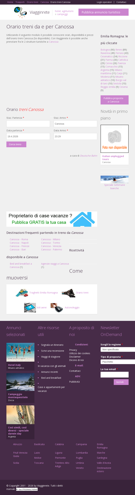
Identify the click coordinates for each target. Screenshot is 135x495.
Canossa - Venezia (51, 246)
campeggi (62, 14)
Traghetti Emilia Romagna (36, 292)
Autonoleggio (65, 307)
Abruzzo (17, 444)
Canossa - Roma (19, 239)
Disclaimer (75, 356)
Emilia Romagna (102, 446)
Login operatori (104, 2)
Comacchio (111, 66)
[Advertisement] (51, 70)
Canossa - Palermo (51, 249)
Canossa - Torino (50, 242)
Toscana (39, 462)
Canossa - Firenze (19, 246)
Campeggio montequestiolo (18, 396)
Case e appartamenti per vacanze (51, 389)
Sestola (117, 83)
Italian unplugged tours (113, 158)
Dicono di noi (76, 360)
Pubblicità (74, 381)
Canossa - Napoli (19, 242)
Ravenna (105, 53)
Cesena (123, 86)
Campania (81, 444)
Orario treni (75, 292)
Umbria (80, 462)
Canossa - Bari (18, 249)
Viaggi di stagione (50, 356)
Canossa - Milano (50, 239)
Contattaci (121, 2)
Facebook (103, 486)
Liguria (58, 452)
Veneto (80, 467)
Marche (101, 452)
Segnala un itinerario (52, 344)
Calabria (59, 444)
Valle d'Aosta (104, 462)
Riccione (122, 56)
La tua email (109, 369)
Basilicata (39, 444)
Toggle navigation (9, 13)
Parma (109, 59)
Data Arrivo (61, 130)
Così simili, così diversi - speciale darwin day (18, 430)
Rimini (118, 49)
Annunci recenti (49, 371)
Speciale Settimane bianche (115, 184)
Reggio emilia (108, 86)
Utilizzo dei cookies (79, 353)
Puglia (79, 457)
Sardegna (102, 457)
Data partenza (15, 130)
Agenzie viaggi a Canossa (55, 263)
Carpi (119, 73)
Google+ (110, 486)
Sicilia (16, 462)
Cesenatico (107, 56)
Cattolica (123, 59)
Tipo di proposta (112, 356)
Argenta (105, 70)
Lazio (37, 452)
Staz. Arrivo (61, 117)
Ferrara (120, 53)
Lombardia (82, 452)
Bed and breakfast (51, 377)
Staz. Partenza (15, 117)
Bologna (105, 49)
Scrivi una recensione (52, 350)
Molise (37, 457)
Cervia (108, 63)
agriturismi (67, 11)
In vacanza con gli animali (52, 366)
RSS (127, 486)
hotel (58, 11)
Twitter (119, 486)
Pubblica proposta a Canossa (113, 100)
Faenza (122, 63)
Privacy (73, 349)
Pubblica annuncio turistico (101, 12)
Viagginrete (40, 12)
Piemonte (60, 457)
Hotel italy (14, 365)
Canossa (53, 41)
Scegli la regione (112, 344)
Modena (105, 76)
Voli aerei (35, 307)
